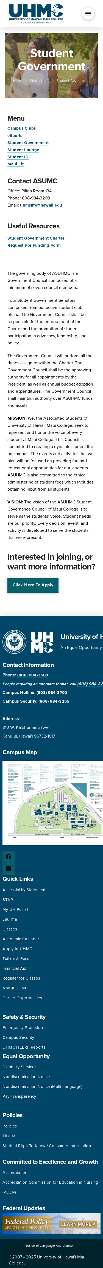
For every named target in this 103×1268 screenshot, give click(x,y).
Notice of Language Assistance (49, 1246)
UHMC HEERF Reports (23, 1047)
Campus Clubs (21, 128)
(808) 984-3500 (32, 675)
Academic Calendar (20, 938)
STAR (7, 899)
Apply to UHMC (17, 948)
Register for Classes (21, 978)
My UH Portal (15, 909)
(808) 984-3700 (52, 692)
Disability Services (19, 1066)
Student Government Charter (35, 238)
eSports (15, 135)
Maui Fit (15, 164)
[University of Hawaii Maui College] (36, 13)
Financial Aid (14, 968)
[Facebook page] (8, 857)
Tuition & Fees (15, 958)
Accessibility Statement (23, 889)
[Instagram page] (8, 869)
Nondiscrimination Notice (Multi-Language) (42, 1086)
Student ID (18, 156)
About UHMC (15, 988)
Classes (9, 929)
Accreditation (14, 1172)
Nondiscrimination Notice (26, 1076)
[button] (88, 14)
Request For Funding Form (34, 245)
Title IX (9, 1135)
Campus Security (18, 1037)
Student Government (28, 142)
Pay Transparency (19, 1096)
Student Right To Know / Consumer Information (46, 1145)
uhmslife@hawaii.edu (41, 205)
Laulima (9, 919)
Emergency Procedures (24, 1027)
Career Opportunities (22, 997)
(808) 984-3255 (53, 701)
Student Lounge (23, 149)
